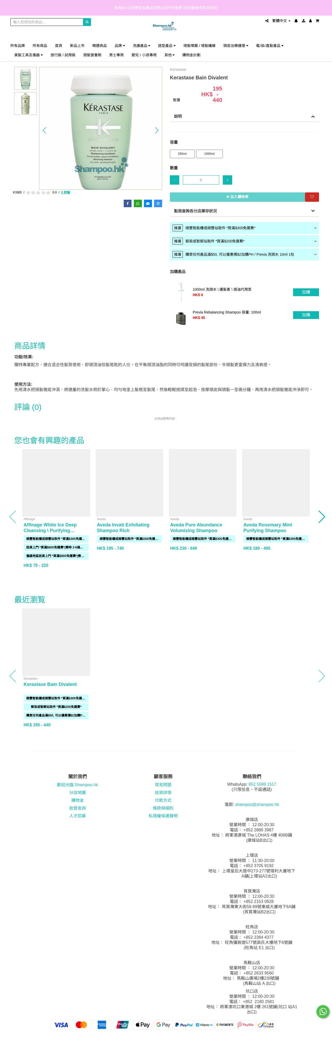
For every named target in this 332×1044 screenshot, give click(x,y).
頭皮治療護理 (235, 45)
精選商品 (99, 45)
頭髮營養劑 (92, 54)
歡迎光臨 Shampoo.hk (77, 785)
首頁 (58, 45)
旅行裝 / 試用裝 (63, 54)
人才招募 (77, 816)
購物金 (77, 800)
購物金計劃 (191, 54)
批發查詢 (77, 808)
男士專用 (116, 54)
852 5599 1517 (262, 784)
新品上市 (77, 45)
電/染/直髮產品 (269, 45)
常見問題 (163, 785)
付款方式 (163, 800)
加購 (306, 292)
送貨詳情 (163, 792)
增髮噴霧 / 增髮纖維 (199, 45)
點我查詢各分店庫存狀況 (195, 211)
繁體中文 (281, 21)
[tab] (244, 228)
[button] (44, 130)
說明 (178, 116)
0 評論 (65, 192)
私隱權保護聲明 (163, 816)
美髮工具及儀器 (28, 54)
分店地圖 (77, 792)
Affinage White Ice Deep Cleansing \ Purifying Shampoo (50, 530)
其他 (169, 54)
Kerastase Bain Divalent (50, 684)
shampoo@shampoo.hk (257, 804)
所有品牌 (17, 45)
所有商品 (40, 45)
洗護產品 (141, 45)
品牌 (120, 45)
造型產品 (167, 45)
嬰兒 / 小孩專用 (144, 54)
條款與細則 (163, 808)
